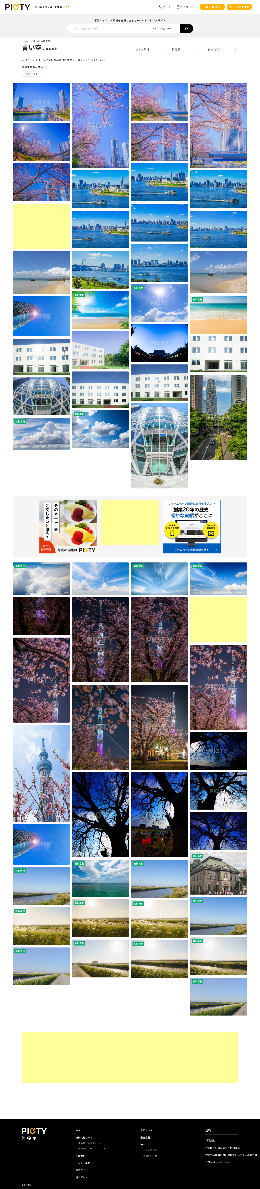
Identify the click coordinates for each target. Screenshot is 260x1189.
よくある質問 (150, 1150)
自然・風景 (31, 74)
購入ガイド (82, 1177)
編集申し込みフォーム (89, 1142)
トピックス (146, 1130)
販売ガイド (82, 1170)
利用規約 (210, 1140)
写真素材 (80, 1155)
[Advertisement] (41, 226)
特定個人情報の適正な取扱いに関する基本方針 (221, 1155)
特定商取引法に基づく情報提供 (221, 1147)
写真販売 (212, 7)
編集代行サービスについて (92, 1148)
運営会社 (145, 1137)
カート (165, 7)
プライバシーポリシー (217, 1162)
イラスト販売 (239, 7)
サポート (145, 1144)
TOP (25, 41)
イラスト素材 (83, 1163)
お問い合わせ (150, 1155)
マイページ (185, 7)
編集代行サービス (85, 1137)
